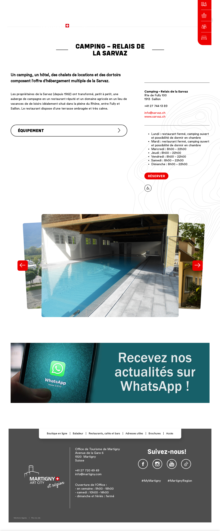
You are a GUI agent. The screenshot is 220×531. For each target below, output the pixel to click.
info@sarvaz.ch (154, 112)
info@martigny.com (88, 474)
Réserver (156, 176)
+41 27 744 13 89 (156, 105)
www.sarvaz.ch (154, 116)
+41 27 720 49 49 (87, 470)
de (146, 24)
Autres (162, 24)
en (152, 24)
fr (140, 24)
